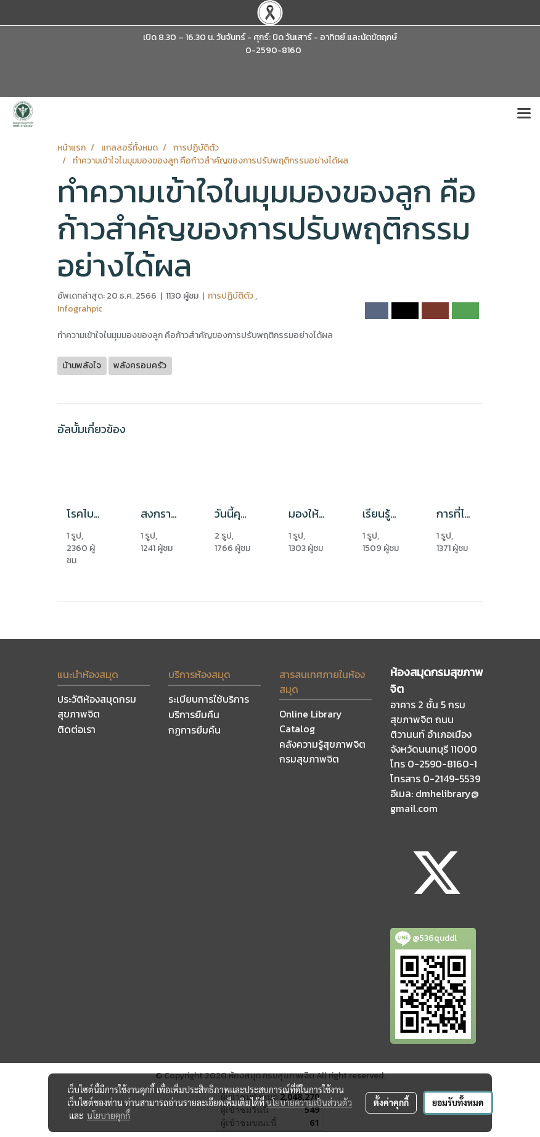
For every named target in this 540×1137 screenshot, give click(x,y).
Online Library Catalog (310, 721)
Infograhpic (79, 308)
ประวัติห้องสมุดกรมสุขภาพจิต (96, 706)
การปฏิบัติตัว (231, 295)
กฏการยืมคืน (194, 729)
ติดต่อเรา (76, 729)
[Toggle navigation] (524, 114)
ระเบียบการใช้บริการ (208, 699)
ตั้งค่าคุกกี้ (391, 1102)
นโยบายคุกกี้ (108, 1115)
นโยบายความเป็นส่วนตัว (309, 1102)
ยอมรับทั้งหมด (458, 1102)
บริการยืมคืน (193, 714)
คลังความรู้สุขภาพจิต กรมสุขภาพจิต (322, 751)
